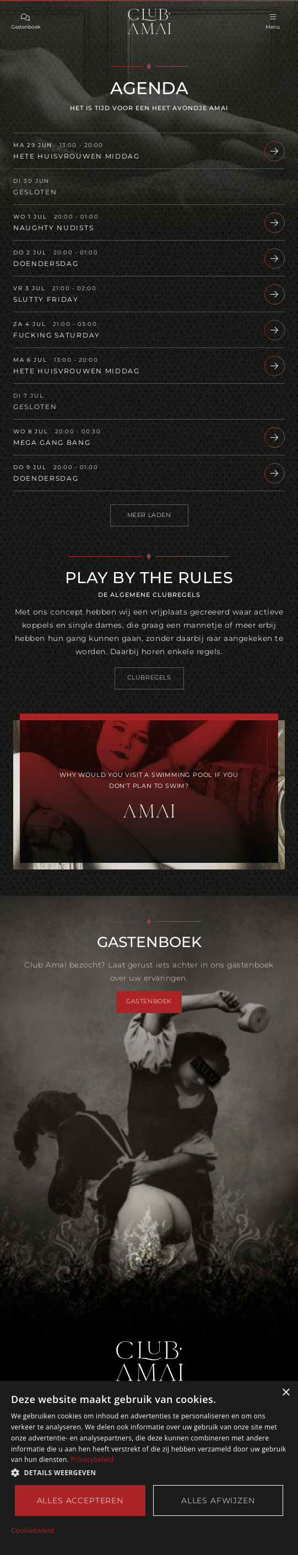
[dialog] (149, 1467)
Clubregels (149, 677)
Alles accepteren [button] (80, 1500)
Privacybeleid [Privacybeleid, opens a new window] (92, 1459)
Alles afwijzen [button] (218, 1500)
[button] (149, 1473)
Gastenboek (149, 1001)
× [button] (285, 1392)
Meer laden (149, 515)
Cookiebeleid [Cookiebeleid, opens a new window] (32, 1531)
